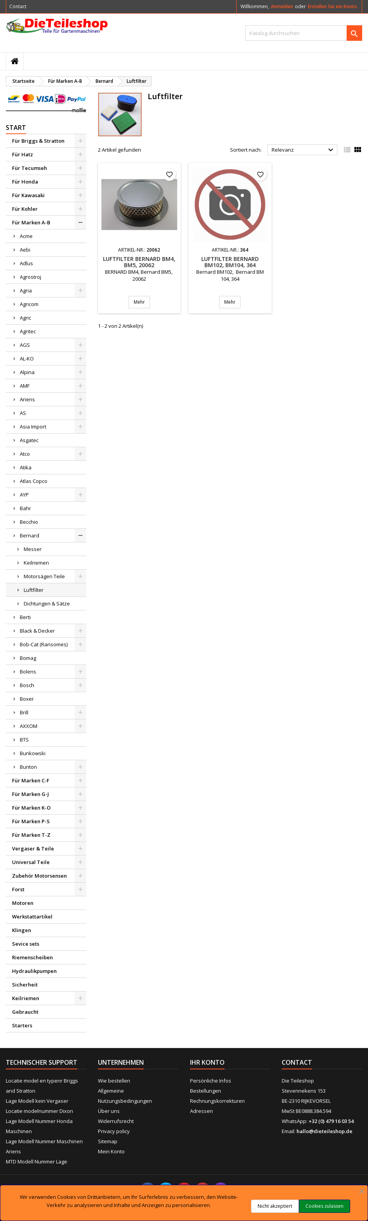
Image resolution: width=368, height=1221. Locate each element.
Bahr (25, 508)
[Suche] (303, 33)
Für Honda (25, 181)
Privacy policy (114, 1131)
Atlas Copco (33, 481)
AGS (25, 344)
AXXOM (28, 725)
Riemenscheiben (32, 957)
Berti (25, 617)
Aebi (25, 249)
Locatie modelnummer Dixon (39, 1110)
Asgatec (29, 440)
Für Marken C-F (30, 780)
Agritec (28, 331)
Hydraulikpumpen (34, 970)
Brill (24, 712)
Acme (26, 236)
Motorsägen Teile (44, 576)
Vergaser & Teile (33, 848)
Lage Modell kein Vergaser (37, 1100)
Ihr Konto (207, 1062)
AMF (25, 385)
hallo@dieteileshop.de (324, 1131)
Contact (17, 6)
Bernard (29, 535)
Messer (33, 549)
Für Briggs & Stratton (38, 140)
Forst (18, 889)
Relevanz (303, 150)
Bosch (27, 685)
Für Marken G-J (30, 794)
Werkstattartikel (32, 916)
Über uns (109, 1110)
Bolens (28, 671)
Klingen (21, 930)
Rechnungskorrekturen (217, 1100)
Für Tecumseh (29, 167)
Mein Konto (111, 1151)
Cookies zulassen (324, 1206)
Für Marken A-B (31, 222)
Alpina (27, 372)
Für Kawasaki (28, 195)
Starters (22, 1025)
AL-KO (27, 358)
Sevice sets (25, 943)
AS (23, 412)
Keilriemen (36, 562)
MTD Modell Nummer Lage (36, 1161)
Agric (25, 317)
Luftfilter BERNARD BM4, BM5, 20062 (139, 262)
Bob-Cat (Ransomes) (44, 644)
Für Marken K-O (31, 807)
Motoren (22, 902)
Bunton (28, 766)
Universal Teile (31, 862)
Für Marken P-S (31, 821)
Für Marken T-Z (31, 834)
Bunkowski (32, 753)
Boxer (27, 698)
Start (16, 127)
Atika (25, 467)
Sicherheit (25, 984)
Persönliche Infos (210, 1080)
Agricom (29, 304)
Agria (26, 290)
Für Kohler (25, 208)
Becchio (29, 521)
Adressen (201, 1110)
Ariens (27, 399)
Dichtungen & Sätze (47, 603)
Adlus (26, 263)
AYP (24, 494)
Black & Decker (37, 630)
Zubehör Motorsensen (39, 875)
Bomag (28, 657)
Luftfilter (34, 589)
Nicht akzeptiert (275, 1206)
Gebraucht (25, 1011)
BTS (24, 739)
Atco (25, 453)
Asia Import (33, 426)
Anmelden (282, 6)
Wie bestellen (114, 1080)
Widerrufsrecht (116, 1121)
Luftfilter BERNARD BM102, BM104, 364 (230, 262)
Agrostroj (30, 276)
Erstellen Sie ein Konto (332, 6)
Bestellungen (205, 1090)
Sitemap (107, 1141)
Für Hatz (22, 154)
